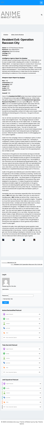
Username (5, 289)
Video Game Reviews (17, 35)
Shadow (5, 35)
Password (5, 295)
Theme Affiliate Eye (26, 422)
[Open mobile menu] (41, 2)
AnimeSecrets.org (12, 422)
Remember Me (7, 299)
